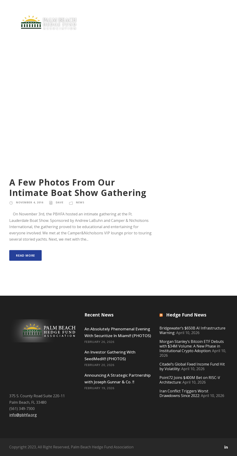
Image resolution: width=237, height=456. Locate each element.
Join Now (73, 63)
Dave (59, 202)
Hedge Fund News (186, 315)
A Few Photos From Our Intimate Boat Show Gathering (77, 187)
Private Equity (20, 63)
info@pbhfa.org (23, 414)
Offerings (137, 63)
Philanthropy (108, 63)
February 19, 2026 (99, 388)
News (46, 63)
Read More (25, 255)
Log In (16, 74)
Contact (211, 63)
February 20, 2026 (99, 365)
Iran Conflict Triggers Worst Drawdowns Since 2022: (183, 393)
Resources (168, 63)
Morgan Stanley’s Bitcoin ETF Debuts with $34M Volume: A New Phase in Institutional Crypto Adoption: (191, 346)
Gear (190, 63)
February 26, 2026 (99, 342)
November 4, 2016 (29, 202)
